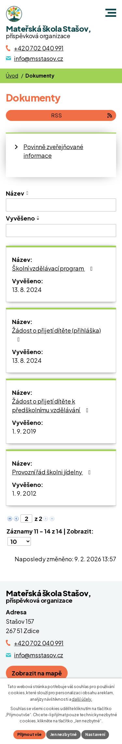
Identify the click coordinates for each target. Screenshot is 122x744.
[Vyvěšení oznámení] (61, 230)
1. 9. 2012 (24, 493)
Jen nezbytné (63, 734)
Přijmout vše (29, 734)
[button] (110, 13)
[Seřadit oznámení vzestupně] (27, 191)
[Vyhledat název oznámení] (61, 205)
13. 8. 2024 (27, 289)
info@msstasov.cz (38, 655)
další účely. (82, 699)
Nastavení (95, 734)
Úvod (12, 75)
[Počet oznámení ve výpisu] (19, 541)
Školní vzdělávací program (53, 268)
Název (15, 193)
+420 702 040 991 (38, 643)
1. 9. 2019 (24, 431)
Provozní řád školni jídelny (52, 472)
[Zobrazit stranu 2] (26, 518)
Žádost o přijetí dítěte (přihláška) (56, 334)
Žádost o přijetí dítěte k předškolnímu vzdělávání (51, 405)
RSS (82, 115)
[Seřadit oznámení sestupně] (27, 194)
